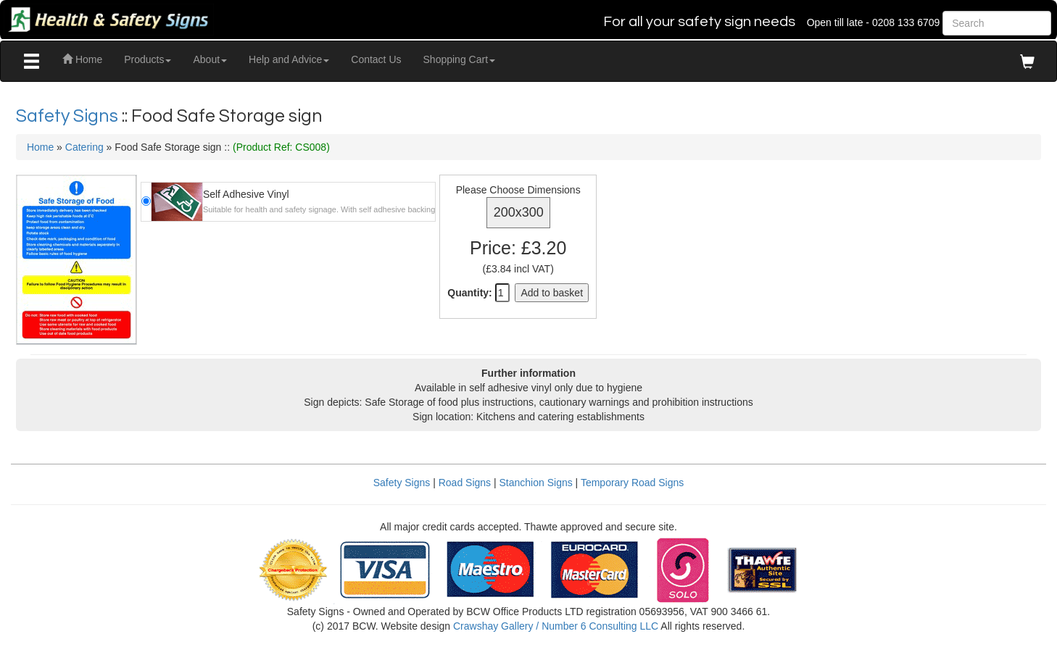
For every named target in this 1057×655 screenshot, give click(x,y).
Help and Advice (289, 59)
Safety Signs (69, 116)
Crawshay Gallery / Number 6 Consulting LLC (555, 626)
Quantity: (469, 293)
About (210, 59)
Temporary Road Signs (632, 482)
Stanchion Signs (536, 482)
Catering (84, 147)
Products (147, 59)
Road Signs (465, 482)
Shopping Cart (459, 59)
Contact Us (376, 59)
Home (82, 59)
